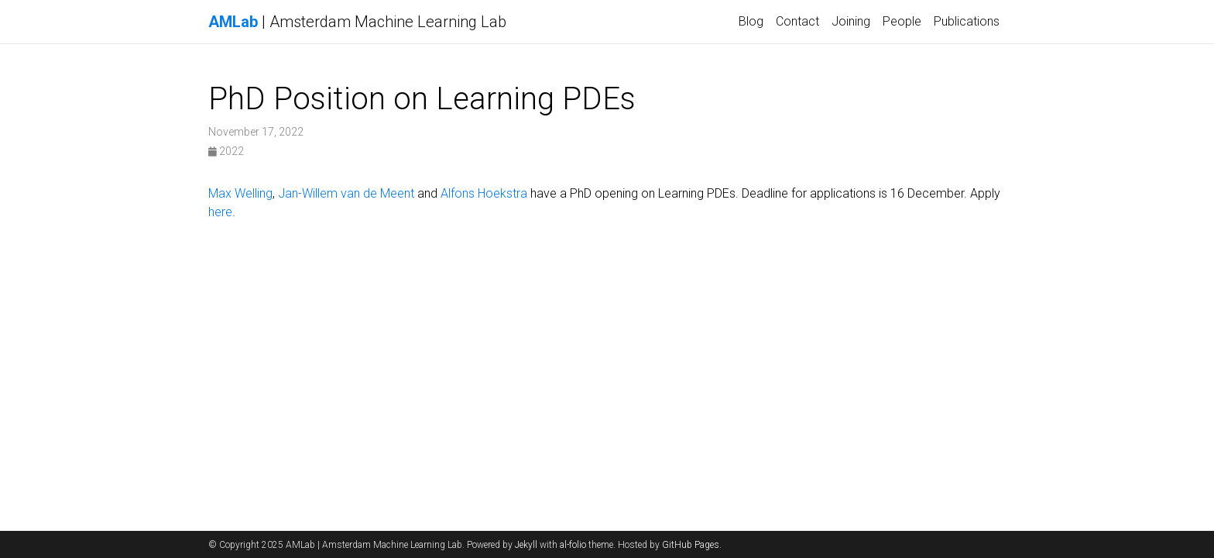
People (902, 21)
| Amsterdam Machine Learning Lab (357, 21)
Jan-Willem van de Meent (346, 193)
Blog (751, 21)
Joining (851, 21)
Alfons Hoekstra (484, 193)
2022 (226, 151)
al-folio (573, 544)
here (220, 212)
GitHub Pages (690, 544)
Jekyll (526, 544)
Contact (797, 21)
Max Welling (240, 193)
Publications (967, 21)
